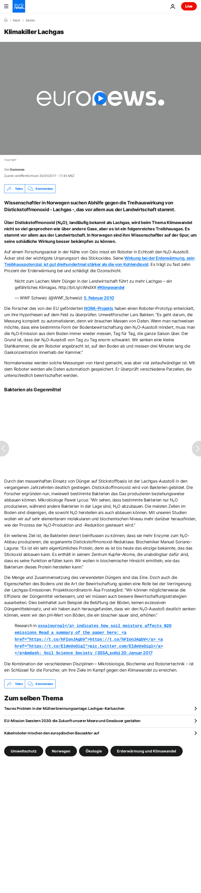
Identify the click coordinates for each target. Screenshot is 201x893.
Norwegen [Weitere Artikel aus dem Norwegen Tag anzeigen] (61, 748)
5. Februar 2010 (99, 297)
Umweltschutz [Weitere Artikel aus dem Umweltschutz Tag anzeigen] (24, 748)
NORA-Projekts (98, 308)
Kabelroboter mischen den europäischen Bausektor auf (51, 730)
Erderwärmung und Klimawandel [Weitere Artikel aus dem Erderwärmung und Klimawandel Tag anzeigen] (146, 748)
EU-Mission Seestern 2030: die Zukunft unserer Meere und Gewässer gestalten (72, 718)
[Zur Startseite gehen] (19, 6)
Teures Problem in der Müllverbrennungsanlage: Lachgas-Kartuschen (64, 706)
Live (189, 6)
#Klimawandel (110, 287)
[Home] (5, 20)
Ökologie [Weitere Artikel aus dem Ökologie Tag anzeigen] (94, 748)
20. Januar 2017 (137, 650)
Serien (30, 20)
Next (16, 20)
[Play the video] (100, 98)
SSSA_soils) (93, 638)
